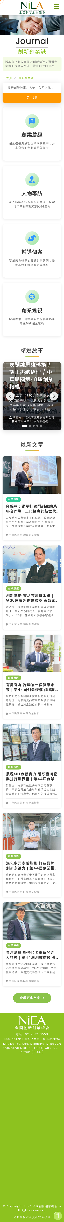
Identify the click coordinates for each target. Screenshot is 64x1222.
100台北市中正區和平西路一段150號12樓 (32, 1039)
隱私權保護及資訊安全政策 (32, 1217)
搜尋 (32, 97)
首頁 (9, 78)
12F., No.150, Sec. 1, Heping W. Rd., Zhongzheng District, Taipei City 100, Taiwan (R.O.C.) (32, 1048)
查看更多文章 (32, 998)
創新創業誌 (26, 78)
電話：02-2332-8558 (32, 1034)
